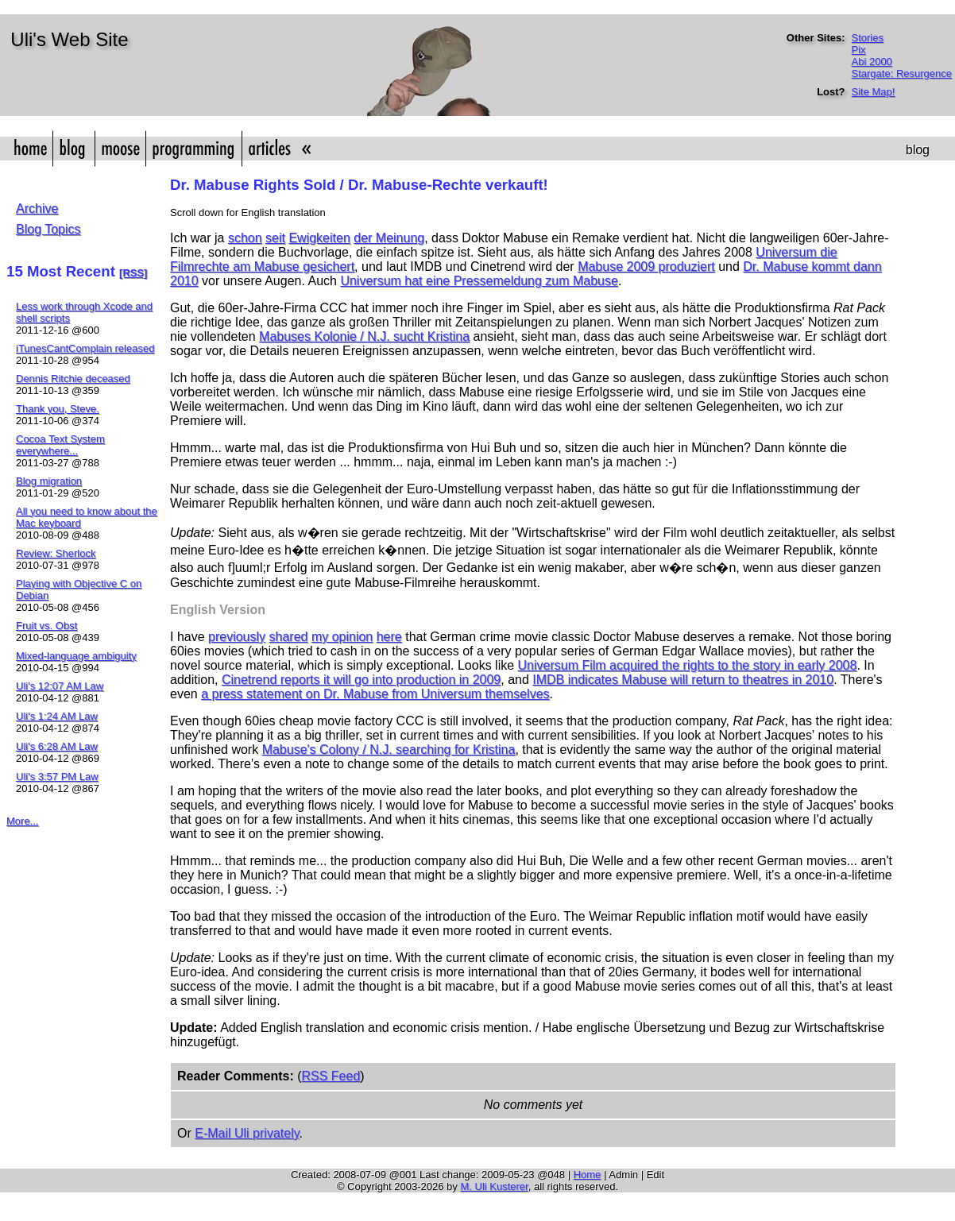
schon (245, 238)
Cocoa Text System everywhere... (60, 445)
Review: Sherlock (55, 553)
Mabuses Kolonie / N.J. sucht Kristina (364, 336)
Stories (867, 38)
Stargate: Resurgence (902, 73)
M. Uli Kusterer (494, 1186)
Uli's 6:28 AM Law (57, 746)
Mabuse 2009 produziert (646, 266)
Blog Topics (48, 229)
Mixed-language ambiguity (76, 656)
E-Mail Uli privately (247, 1133)
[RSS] (133, 273)
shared (288, 636)
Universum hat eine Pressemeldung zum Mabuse (479, 281)
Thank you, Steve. (57, 409)
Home (587, 1174)
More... (22, 821)
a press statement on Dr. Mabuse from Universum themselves (375, 694)
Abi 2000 (872, 62)
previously (236, 636)
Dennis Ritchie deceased (73, 378)
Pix (859, 50)
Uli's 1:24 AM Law (57, 716)
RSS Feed (330, 1076)
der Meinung (389, 238)
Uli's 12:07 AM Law (59, 686)
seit (275, 238)
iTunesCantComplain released (85, 348)
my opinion (342, 636)
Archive (37, 208)
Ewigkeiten (319, 238)
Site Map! (873, 92)
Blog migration (49, 481)
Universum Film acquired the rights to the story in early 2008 (687, 665)
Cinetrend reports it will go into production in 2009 (361, 679)
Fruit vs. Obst (46, 626)
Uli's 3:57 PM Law (57, 776)
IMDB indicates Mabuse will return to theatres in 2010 (682, 679)
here (389, 636)
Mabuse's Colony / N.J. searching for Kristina (389, 749)
